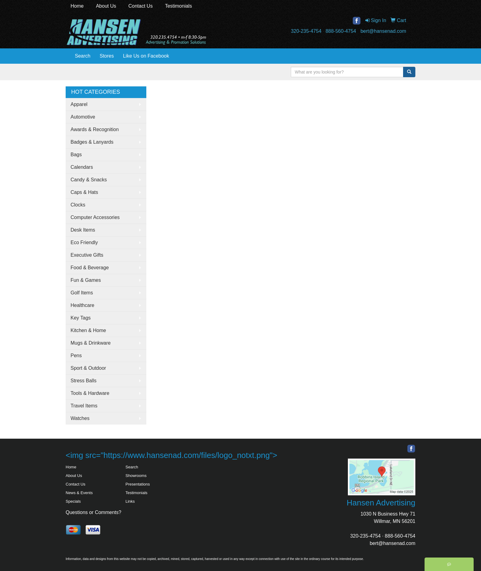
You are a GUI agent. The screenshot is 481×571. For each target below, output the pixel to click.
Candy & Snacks (89, 179)
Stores (107, 56)
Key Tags (81, 317)
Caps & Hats (84, 192)
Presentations (137, 484)
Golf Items (82, 292)
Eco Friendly (84, 242)
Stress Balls (83, 380)
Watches (80, 418)
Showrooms (136, 475)
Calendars (82, 167)
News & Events (79, 492)
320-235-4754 (306, 31)
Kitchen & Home (88, 330)
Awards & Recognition (95, 129)
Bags (76, 154)
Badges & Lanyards (92, 142)
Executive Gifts (87, 255)
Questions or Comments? (93, 512)
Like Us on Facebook (146, 56)
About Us (106, 6)
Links (130, 501)
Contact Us (141, 6)
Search (82, 56)
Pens (76, 355)
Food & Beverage (90, 267)
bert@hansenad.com (383, 31)
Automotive (83, 116)
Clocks (78, 204)
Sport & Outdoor (88, 368)
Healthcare (82, 305)
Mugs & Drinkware (91, 343)
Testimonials (178, 6)
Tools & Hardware (90, 393)
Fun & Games (86, 280)
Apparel (79, 104)
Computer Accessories (95, 217)
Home (77, 6)
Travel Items (84, 405)
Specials (73, 501)
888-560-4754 (340, 31)
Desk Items (83, 230)
